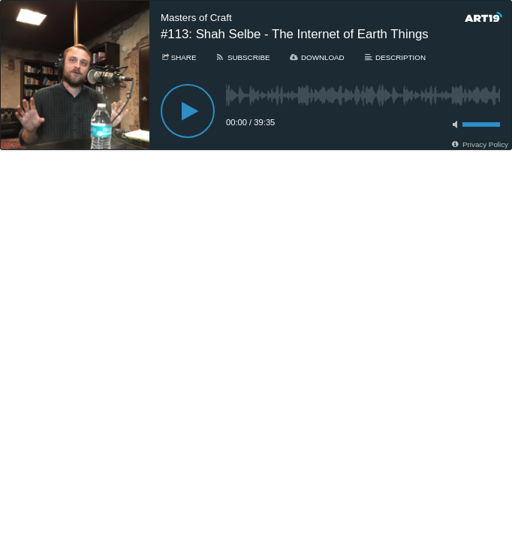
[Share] (178, 57)
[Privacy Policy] (479, 144)
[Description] (394, 57)
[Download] (316, 57)
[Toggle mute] (452, 124)
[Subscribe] (242, 57)
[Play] (188, 111)
